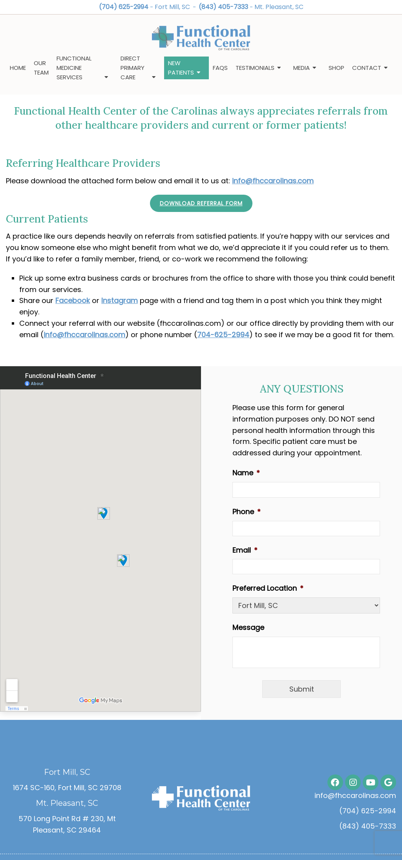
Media (301, 68)
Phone (246, 511)
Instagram (119, 300)
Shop (336, 68)
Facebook (72, 300)
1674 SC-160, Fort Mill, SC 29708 (67, 787)
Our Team (41, 68)
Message (248, 627)
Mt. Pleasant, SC (278, 6)
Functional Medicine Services (74, 67)
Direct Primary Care (132, 67)
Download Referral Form (201, 203)
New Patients (181, 68)
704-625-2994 (223, 335)
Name (246, 472)
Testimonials (255, 68)
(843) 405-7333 (223, 6)
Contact (366, 68)
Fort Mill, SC (173, 6)
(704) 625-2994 (123, 6)
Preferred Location (267, 588)
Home (18, 68)
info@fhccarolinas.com (273, 181)
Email (245, 550)
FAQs (220, 68)
